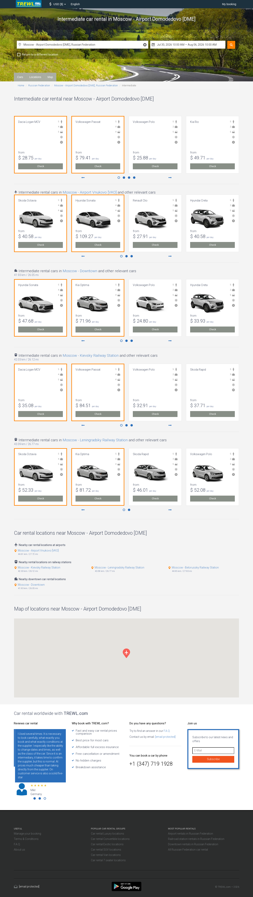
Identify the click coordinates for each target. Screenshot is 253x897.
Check (40, 166)
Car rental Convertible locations (110, 839)
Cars (20, 77)
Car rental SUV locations (106, 849)
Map (50, 77)
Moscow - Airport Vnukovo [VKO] (90, 192)
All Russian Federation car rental (188, 849)
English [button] (75, 4)
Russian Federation (39, 85)
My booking (229, 4)
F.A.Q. (166, 730)
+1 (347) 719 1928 (151, 764)
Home (21, 85)
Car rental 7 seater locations (108, 860)
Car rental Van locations (106, 855)
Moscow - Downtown (80, 271)
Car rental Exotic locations (107, 844)
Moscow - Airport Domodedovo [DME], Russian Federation (86, 85)
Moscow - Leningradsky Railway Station (95, 440)
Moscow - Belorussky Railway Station (195, 567)
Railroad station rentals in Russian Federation (196, 839)
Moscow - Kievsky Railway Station (91, 355)
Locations (35, 77)
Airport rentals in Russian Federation (190, 833)
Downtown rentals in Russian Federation (193, 844)
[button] (57, 4)
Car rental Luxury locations (107, 833)
